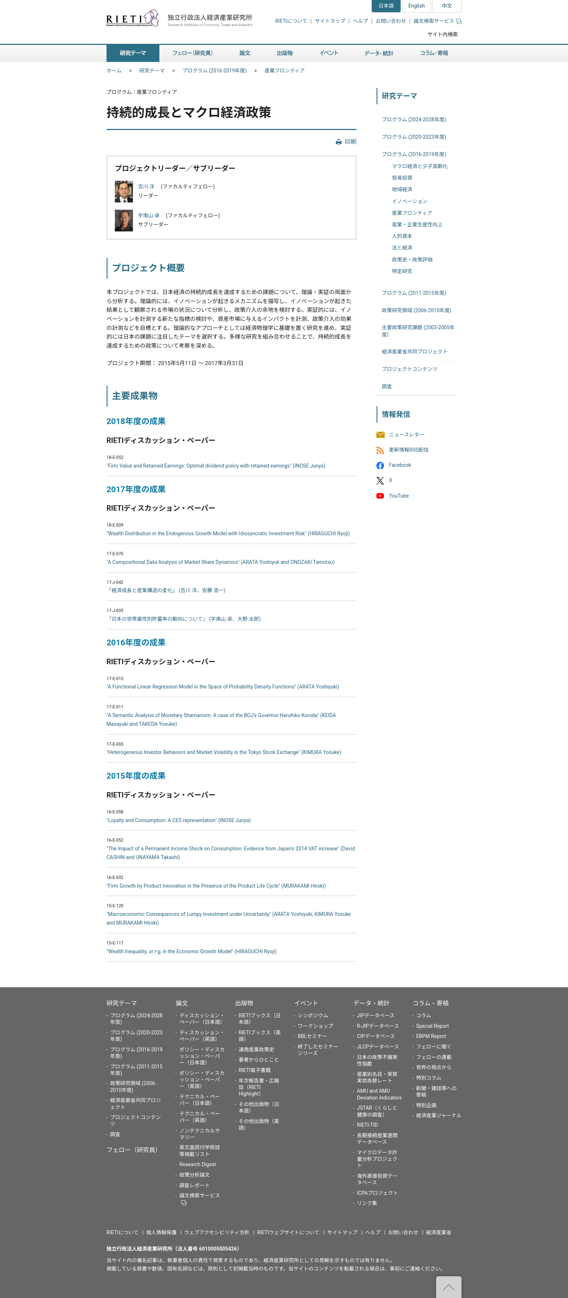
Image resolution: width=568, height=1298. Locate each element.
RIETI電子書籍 (255, 1070)
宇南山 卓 (149, 215)
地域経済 (402, 189)
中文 (447, 6)
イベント (306, 1003)
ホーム (114, 71)
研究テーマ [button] (132, 53)
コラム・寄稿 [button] (434, 53)
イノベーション (409, 201)
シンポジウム (313, 1015)
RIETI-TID (367, 1125)
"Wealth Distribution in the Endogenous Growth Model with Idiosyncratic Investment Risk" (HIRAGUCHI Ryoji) (228, 533)
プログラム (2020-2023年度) (414, 137)
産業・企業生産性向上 (417, 224)
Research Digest (197, 1164)
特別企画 (426, 1105)
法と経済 (402, 248)
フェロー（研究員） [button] (192, 53)
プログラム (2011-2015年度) (414, 293)
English (416, 6)
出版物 (244, 1003)
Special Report (432, 1026)
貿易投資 (402, 178)
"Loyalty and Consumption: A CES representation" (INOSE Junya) (178, 820)
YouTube (399, 496)
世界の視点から (434, 1067)
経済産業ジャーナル (439, 1115)
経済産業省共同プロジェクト (415, 352)
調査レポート (194, 1185)
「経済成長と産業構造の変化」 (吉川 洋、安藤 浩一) (165, 590)
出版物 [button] (285, 53)
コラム (423, 1015)
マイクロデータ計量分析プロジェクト (377, 1159)
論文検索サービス (438, 21)
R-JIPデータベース (378, 1026)
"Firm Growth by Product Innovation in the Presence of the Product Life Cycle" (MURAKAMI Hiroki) (216, 886)
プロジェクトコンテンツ (410, 369)
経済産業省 (438, 1232)
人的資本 (402, 236)
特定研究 (402, 271)
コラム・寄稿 (431, 1003)
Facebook (400, 465)
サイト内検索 (442, 34)
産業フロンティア (284, 71)
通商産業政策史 (256, 1049)
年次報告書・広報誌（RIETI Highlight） (259, 1087)
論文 (182, 1003)
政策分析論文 (194, 1175)
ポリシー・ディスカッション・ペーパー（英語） (202, 1079)
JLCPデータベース (378, 1047)
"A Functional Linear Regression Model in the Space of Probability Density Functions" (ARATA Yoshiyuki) (222, 687)
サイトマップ (330, 21)
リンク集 (367, 1203)
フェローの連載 (434, 1057)
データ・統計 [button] (379, 53)
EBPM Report (431, 1036)
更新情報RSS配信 (409, 450)
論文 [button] (245, 53)
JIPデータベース (375, 1015)
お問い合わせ (391, 21)
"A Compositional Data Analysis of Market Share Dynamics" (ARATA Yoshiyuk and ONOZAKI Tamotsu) (220, 562)
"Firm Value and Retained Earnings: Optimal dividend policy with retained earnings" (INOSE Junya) (215, 466)
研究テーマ (152, 71)
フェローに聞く (434, 1047)
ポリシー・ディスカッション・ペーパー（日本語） (202, 1056)
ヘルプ (360, 21)
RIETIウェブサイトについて (288, 1232)
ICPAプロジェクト (377, 1193)
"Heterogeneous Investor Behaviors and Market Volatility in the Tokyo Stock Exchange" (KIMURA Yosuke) (223, 752)
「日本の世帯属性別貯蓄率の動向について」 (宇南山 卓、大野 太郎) (183, 619)
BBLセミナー (312, 1036)
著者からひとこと (259, 1060)
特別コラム (429, 1078)
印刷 (350, 141)
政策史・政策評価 (412, 260)
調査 (387, 386)
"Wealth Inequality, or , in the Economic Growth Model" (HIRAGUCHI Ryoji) (191, 951)
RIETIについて (291, 21)
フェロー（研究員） (133, 1149)
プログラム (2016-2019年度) (215, 71)
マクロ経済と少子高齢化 (420, 166)
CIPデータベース (376, 1036)
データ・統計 (371, 1003)
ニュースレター (406, 434)
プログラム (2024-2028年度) (414, 119)
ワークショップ (315, 1026)
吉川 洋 (147, 186)
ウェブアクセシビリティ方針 (216, 1232)
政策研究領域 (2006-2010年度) (416, 310)
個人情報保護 (161, 1232)
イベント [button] (328, 53)
